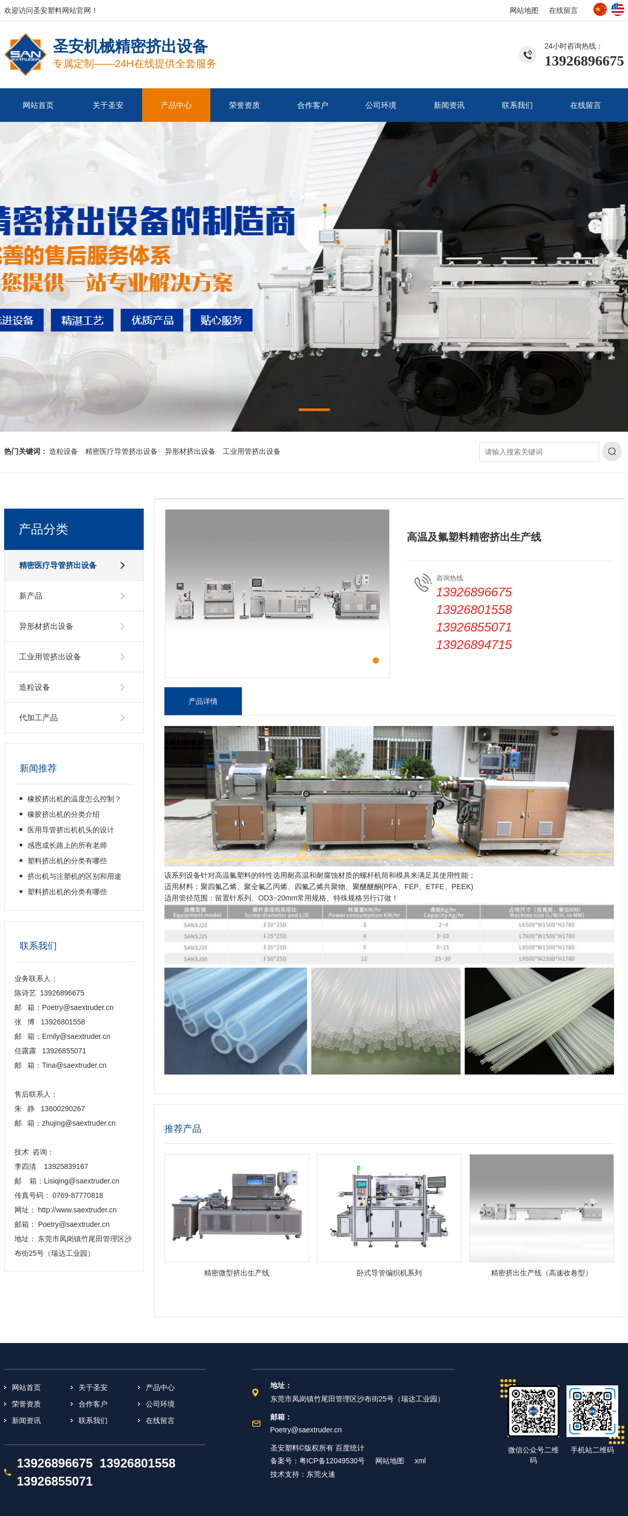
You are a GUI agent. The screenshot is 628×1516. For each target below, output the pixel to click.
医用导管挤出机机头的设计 (70, 830)
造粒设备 (63, 451)
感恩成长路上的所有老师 (67, 845)
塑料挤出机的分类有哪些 (67, 861)
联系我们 (517, 105)
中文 (600, 9)
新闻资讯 (449, 105)
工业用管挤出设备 (252, 451)
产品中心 (176, 105)
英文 (617, 9)
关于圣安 (108, 105)
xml (420, 1461)
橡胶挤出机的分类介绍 (63, 814)
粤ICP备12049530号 (332, 1461)
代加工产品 (38, 717)
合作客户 (312, 105)
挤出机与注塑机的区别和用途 (74, 876)
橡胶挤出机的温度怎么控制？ (74, 799)
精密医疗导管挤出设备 (121, 451)
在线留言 (563, 10)
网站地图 (524, 10)
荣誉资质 (244, 105)
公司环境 (380, 105)
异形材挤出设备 (190, 451)
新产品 (30, 595)
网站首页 (38, 105)
